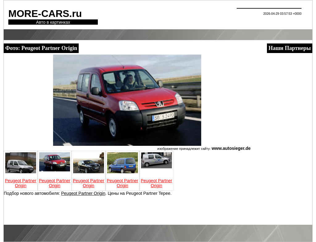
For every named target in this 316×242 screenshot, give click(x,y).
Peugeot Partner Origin (20, 183)
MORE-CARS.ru (45, 13)
